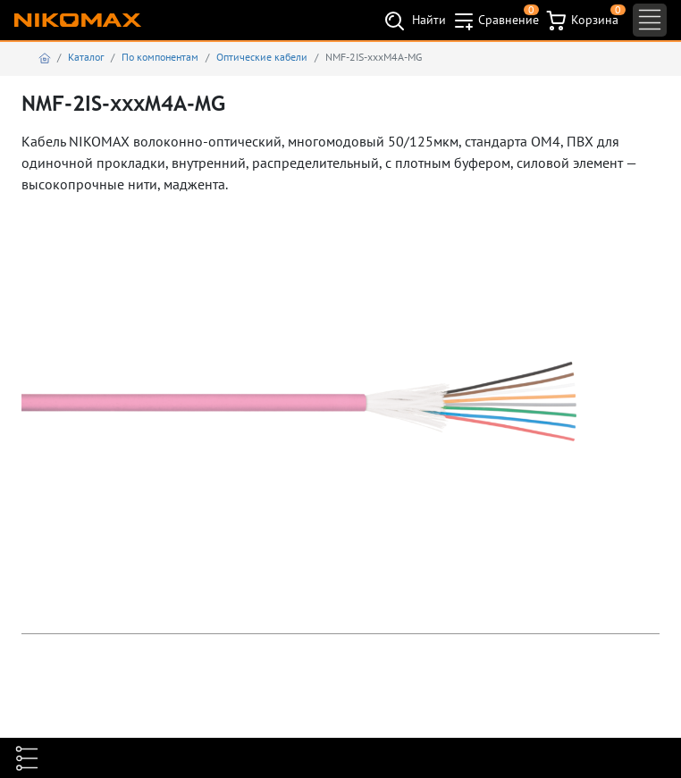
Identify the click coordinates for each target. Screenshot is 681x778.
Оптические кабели (261, 56)
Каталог (86, 56)
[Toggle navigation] (650, 20)
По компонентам (160, 56)
